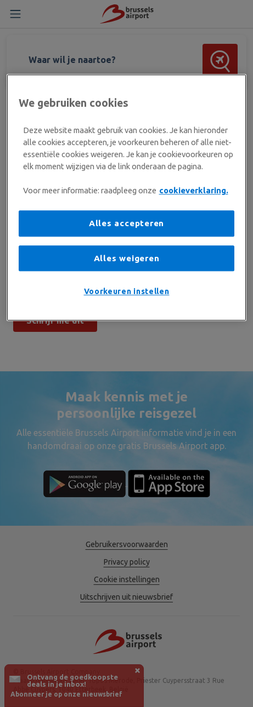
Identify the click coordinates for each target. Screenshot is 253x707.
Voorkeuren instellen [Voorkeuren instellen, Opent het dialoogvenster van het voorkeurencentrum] (127, 292)
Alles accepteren (126, 223)
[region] (127, 197)
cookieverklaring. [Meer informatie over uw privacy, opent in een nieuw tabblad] (193, 191)
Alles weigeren (127, 258)
